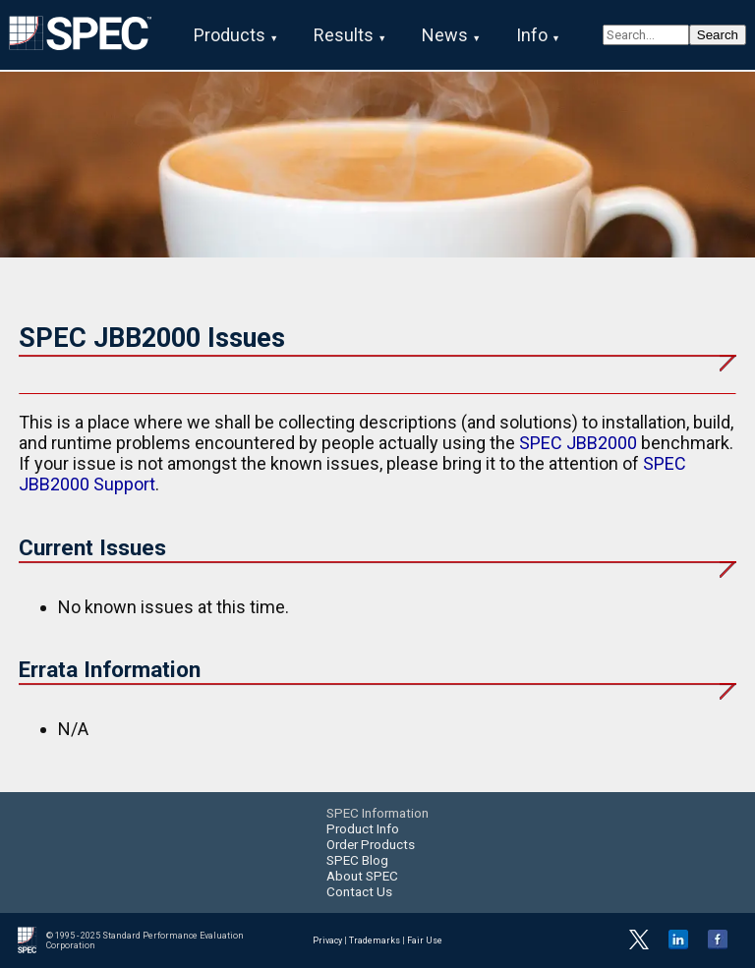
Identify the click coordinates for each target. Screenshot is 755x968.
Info (532, 35)
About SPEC (362, 875)
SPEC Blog (357, 860)
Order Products (370, 844)
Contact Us (359, 891)
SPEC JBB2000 (578, 442)
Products (229, 35)
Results (344, 35)
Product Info (362, 828)
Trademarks (374, 940)
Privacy (327, 940)
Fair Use (424, 940)
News (445, 35)
